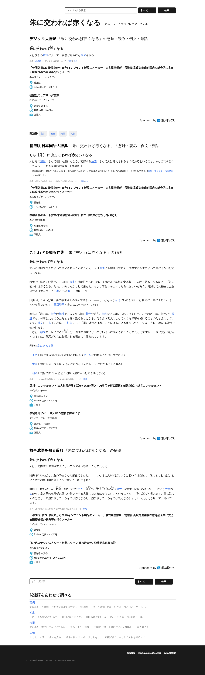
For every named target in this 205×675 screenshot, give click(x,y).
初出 (53, 133)
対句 (69, 322)
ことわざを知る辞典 (47, 252)
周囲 (102, 268)
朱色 (53, 313)
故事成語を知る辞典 (46, 450)
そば (117, 300)
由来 (48, 322)
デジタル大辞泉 (43, 39)
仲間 (94, 161)
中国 (35, 364)
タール (87, 354)
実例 (43, 133)
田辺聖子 (59, 304)
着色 (88, 313)
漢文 (40, 322)
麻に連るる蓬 (45, 345)
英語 (35, 354)
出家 (56, 290)
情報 (70, 61)
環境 (43, 161)
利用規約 (131, 653)
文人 (80, 489)
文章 (167, 489)
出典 (150, 171)
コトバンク (44, 10)
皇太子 (120, 489)
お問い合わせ (170, 653)
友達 (45, 55)
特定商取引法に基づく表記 (149, 653)
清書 (72, 281)
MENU (32, 3)
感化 (83, 55)
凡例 (75, 61)
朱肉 (104, 313)
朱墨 (63, 133)
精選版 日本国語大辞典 (49, 146)
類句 (43, 332)
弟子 (69, 290)
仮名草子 (158, 171)
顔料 (61, 313)
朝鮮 (35, 373)
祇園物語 (169, 171)
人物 (73, 133)
